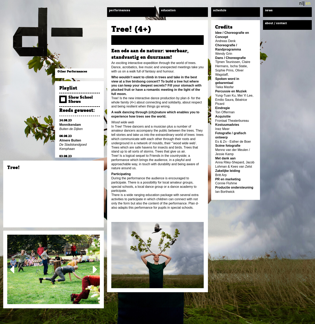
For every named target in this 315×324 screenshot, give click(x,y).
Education (168, 10)
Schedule (219, 10)
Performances (119, 10)
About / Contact (276, 23)
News (269, 10)
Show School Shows (76, 100)
